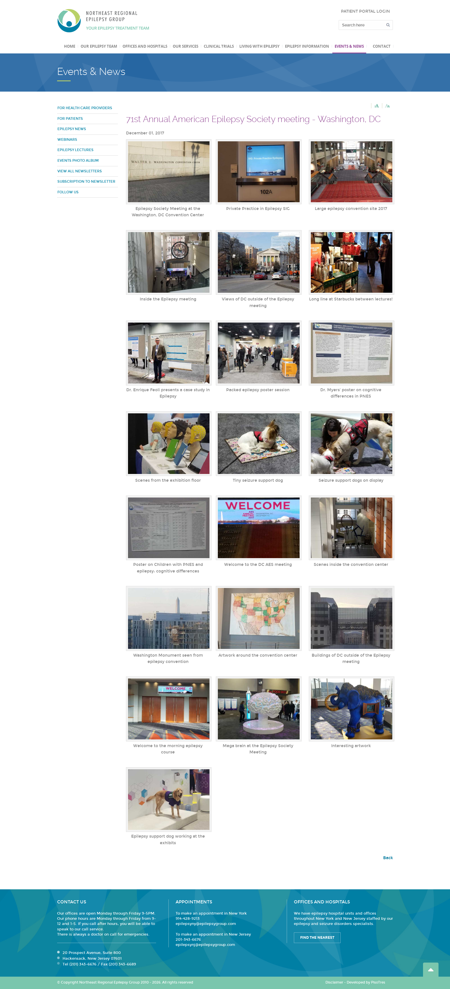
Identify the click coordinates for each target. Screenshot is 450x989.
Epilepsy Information (307, 46)
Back (388, 857)
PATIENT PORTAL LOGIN (365, 11)
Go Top (431, 970)
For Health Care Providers (84, 108)
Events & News (349, 46)
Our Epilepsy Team (99, 46)
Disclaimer (334, 982)
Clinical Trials (219, 46)
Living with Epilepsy (259, 46)
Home (69, 46)
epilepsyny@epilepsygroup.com (206, 923)
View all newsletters (79, 171)
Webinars (67, 140)
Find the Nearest (317, 938)
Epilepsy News (71, 129)
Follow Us (68, 192)
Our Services (185, 46)
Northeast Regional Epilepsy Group (103, 21)
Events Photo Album (78, 161)
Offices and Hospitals (145, 46)
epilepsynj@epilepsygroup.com (205, 944)
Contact (382, 46)
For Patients (70, 119)
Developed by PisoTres (366, 982)
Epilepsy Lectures (75, 150)
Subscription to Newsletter (86, 182)
